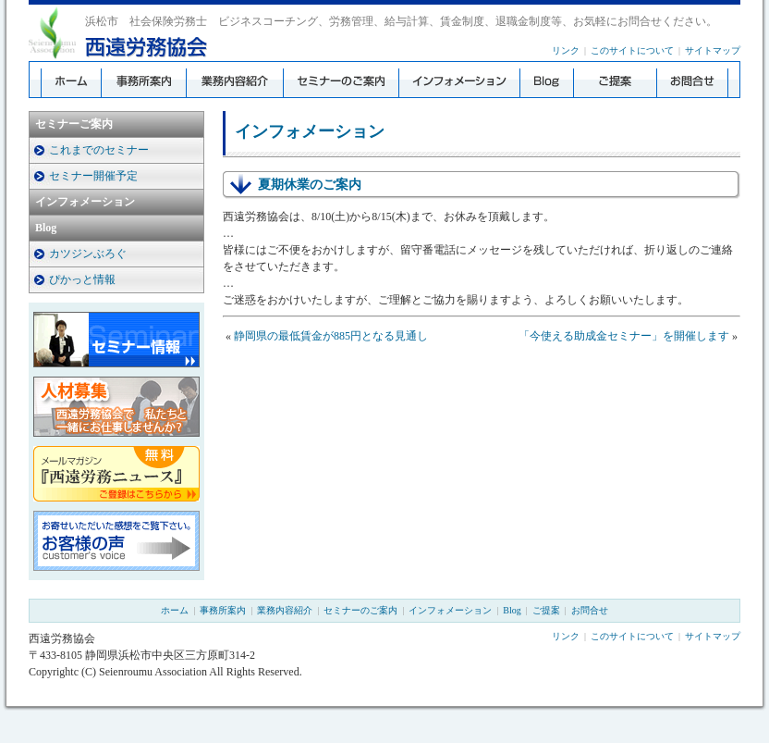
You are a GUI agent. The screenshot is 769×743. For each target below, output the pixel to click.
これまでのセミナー (99, 149)
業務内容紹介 (284, 610)
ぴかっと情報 (82, 279)
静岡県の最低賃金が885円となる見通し (331, 335)
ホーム (175, 610)
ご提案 (546, 610)
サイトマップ (712, 50)
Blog (45, 227)
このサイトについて (632, 50)
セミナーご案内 (74, 124)
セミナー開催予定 (93, 175)
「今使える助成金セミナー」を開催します (624, 335)
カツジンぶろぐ (88, 253)
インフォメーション (85, 201)
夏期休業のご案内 (309, 185)
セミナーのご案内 (360, 610)
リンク (566, 50)
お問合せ (589, 610)
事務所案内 (223, 610)
